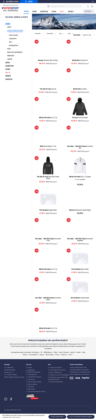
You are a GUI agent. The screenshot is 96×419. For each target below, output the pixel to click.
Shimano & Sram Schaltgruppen (58, 375)
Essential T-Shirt (48, 240)
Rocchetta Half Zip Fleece (48, 60)
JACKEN (9, 27)
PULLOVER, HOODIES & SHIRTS (15, 31)
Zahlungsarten (31, 374)
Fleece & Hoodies (13, 35)
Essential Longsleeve (80, 240)
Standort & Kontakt (54, 367)
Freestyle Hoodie (80, 298)
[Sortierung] (88, 35)
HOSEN (9, 49)
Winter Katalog (31, 384)
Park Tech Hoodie (80, 118)
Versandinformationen (33, 377)
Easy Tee (48, 89)
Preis (70, 33)
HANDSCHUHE (10, 56)
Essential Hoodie (48, 299)
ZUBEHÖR (9, 59)
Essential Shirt (80, 147)
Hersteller (39, 33)
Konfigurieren (57, 416)
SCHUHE (7, 69)
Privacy (29, 367)
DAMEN (7, 63)
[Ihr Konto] (88, 6)
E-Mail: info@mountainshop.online (14, 377)
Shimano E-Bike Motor (55, 382)
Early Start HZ (80, 60)
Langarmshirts (13, 39)
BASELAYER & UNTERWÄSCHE (15, 52)
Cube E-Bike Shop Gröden (57, 370)
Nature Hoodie (80, 269)
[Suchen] (48, 6)
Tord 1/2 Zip (48, 328)
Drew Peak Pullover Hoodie (48, 178)
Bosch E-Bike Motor (55, 372)
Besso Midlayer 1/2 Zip (48, 146)
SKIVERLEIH (8, 79)
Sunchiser (80, 89)
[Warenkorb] (92, 6)
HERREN (7, 24)
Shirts (10, 42)
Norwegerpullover (13, 46)
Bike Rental (30, 389)
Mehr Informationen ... (15, 417)
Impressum (30, 379)
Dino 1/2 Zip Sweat (80, 177)
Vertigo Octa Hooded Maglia (80, 210)
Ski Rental (30, 386)
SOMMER (8, 76)
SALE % (7, 73)
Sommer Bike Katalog (33, 382)
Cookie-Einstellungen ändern (35, 391)
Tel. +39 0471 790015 (10, 374)
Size (61, 33)
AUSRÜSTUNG (9, 66)
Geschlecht (51, 33)
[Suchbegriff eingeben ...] (66, 6)
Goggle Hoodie (48, 210)
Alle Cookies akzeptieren (81, 416)
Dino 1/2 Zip (48, 118)
